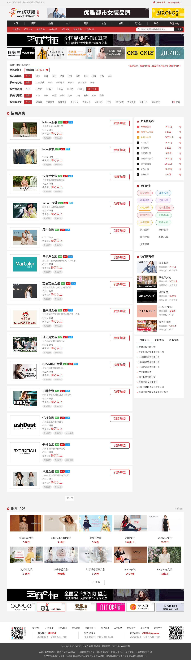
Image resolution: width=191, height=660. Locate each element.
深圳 (46, 95)
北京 (70, 95)
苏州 (102, 95)
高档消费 (82, 82)
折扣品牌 (144, 229)
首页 (15, 23)
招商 (33, 23)
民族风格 (163, 200)
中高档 (71, 82)
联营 (109, 102)
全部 (28, 76)
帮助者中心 (90, 628)
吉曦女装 (48, 390)
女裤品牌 (144, 222)
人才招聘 (118, 628)
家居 (78, 76)
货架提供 (131, 102)
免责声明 (158, 628)
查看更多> (179, 508)
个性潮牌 (144, 207)
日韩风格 (163, 193)
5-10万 (60, 89)
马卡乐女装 (49, 256)
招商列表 (26, 65)
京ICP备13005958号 (121, 646)
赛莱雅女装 (49, 310)
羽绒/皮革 (164, 215)
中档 (50, 82)
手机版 (97, 646)
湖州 (62, 95)
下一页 (70, 498)
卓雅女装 (48, 471)
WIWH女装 (50, 203)
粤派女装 (40, 29)
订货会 (138, 23)
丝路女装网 (159, 2)
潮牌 (70, 76)
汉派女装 (90, 29)
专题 (103, 23)
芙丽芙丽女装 (51, 283)
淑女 (38, 76)
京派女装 (65, 29)
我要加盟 (120, 123)
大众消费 (40, 82)
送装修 (39, 102)
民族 (62, 76)
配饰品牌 (163, 237)
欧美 (54, 76)
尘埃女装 (48, 417)
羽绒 (94, 76)
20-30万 (81, 89)
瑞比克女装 (49, 337)
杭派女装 (28, 29)
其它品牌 (144, 244)
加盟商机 (16, 29)
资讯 (121, 23)
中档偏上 (60, 82)
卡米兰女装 (49, 176)
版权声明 (144, 628)
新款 (86, 23)
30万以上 (92, 89)
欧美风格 (144, 200)
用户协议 (105, 628)
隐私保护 (131, 628)
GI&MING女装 (52, 364)
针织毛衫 (144, 215)
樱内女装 (48, 229)
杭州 (86, 95)
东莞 (54, 95)
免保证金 (74, 102)
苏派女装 (78, 29)
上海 (78, 95)
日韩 (46, 76)
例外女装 (48, 444)
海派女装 (53, 29)
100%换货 (119, 102)
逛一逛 (174, 23)
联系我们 (63, 628)
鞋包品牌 (144, 237)
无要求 (39, 89)
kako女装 (48, 149)
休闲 (110, 76)
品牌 (50, 23)
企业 (68, 23)
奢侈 (92, 82)
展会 (156, 23)
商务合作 (76, 628)
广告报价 (49, 628)
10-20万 (70, 89)
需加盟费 (62, 102)
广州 (38, 95)
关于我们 (36, 628)
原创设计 (163, 229)
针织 (86, 76)
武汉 (94, 95)
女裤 (102, 76)
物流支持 (156, 102)
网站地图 (106, 646)
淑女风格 (144, 193)
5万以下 (49, 89)
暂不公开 (143, 102)
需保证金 (86, 102)
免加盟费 (50, 102)
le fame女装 (49, 122)
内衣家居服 (164, 207)
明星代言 (99, 102)
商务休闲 (163, 222)
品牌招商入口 (174, 2)
